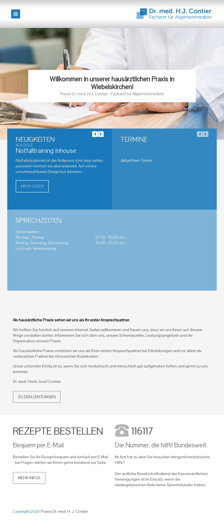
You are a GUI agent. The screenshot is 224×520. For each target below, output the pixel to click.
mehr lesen (32, 186)
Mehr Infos (29, 478)
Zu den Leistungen (37, 397)
